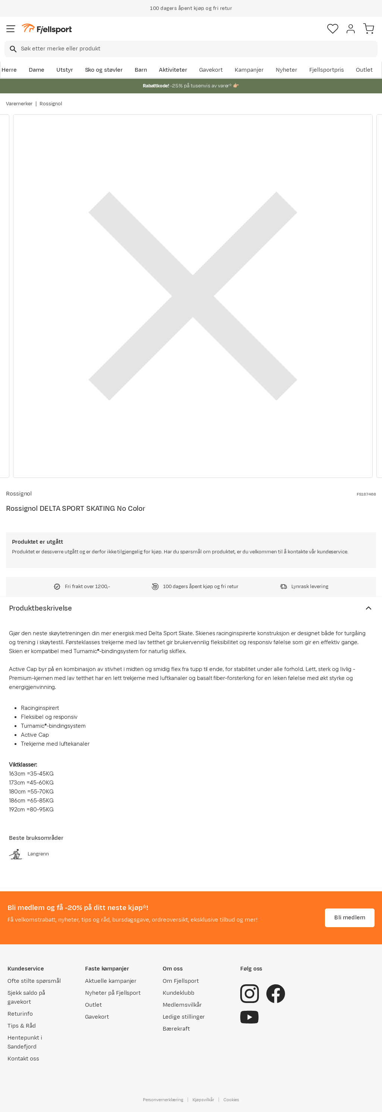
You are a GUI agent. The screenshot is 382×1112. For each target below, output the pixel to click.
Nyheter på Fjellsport (113, 993)
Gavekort (211, 70)
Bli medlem (349, 918)
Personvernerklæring (163, 1100)
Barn (141, 70)
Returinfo (20, 1014)
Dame (36, 70)
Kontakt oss (23, 1059)
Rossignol (51, 103)
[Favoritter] (333, 29)
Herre (9, 70)
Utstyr (64, 70)
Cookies (231, 1100)
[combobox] (191, 49)
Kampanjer (249, 70)
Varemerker (19, 103)
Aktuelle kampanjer (111, 981)
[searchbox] (198, 49)
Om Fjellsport (181, 981)
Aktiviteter (173, 70)
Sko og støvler (104, 70)
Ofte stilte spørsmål (34, 981)
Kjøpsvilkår (203, 1100)
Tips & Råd (21, 1026)
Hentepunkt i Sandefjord (24, 1042)
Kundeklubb (178, 993)
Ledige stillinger (184, 1017)
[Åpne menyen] (11, 28)
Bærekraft (176, 1029)
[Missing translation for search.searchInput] (12, 49)
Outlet (364, 70)
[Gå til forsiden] (47, 29)
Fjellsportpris (326, 70)
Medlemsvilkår (182, 1005)
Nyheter (286, 70)
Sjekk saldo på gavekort (26, 997)
